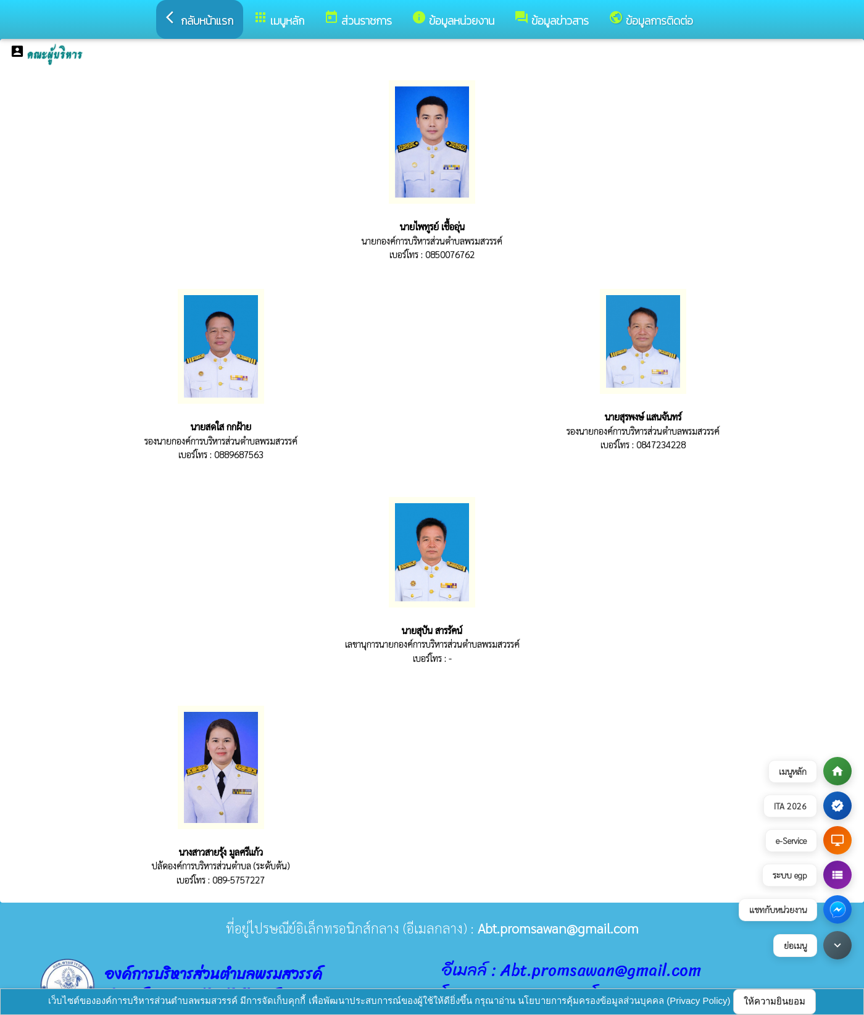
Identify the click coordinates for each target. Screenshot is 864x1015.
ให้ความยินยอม (774, 1001)
